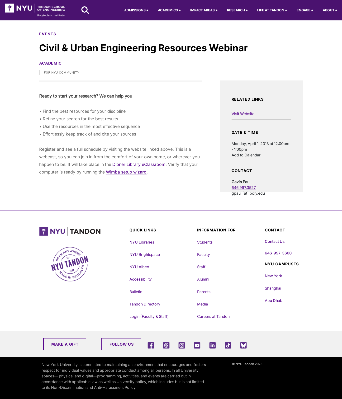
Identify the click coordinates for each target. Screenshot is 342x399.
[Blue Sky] (243, 345)
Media (202, 304)
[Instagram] (181, 345)
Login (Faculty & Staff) (149, 316)
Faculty (203, 254)
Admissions (136, 10)
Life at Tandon (272, 10)
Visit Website (243, 113)
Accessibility (140, 279)
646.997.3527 (244, 187)
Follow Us (121, 344)
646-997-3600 (278, 253)
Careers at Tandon (213, 316)
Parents (203, 291)
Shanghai (273, 288)
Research (237, 10)
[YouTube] (197, 345)
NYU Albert (139, 266)
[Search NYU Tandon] (85, 11)
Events (47, 34)
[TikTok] (228, 345)
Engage (305, 10)
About (330, 10)
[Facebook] (151, 345)
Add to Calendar (246, 155)
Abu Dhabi (274, 300)
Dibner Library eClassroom (139, 164)
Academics (169, 10)
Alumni (203, 279)
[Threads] (166, 345)
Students (205, 242)
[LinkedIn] (212, 345)
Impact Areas (204, 10)
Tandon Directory (144, 304)
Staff (201, 266)
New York (273, 275)
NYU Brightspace (144, 254)
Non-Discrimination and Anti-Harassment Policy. (93, 387)
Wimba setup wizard (126, 171)
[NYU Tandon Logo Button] (80, 231)
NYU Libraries (141, 242)
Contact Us (275, 241)
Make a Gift (65, 344)
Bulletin (135, 291)
